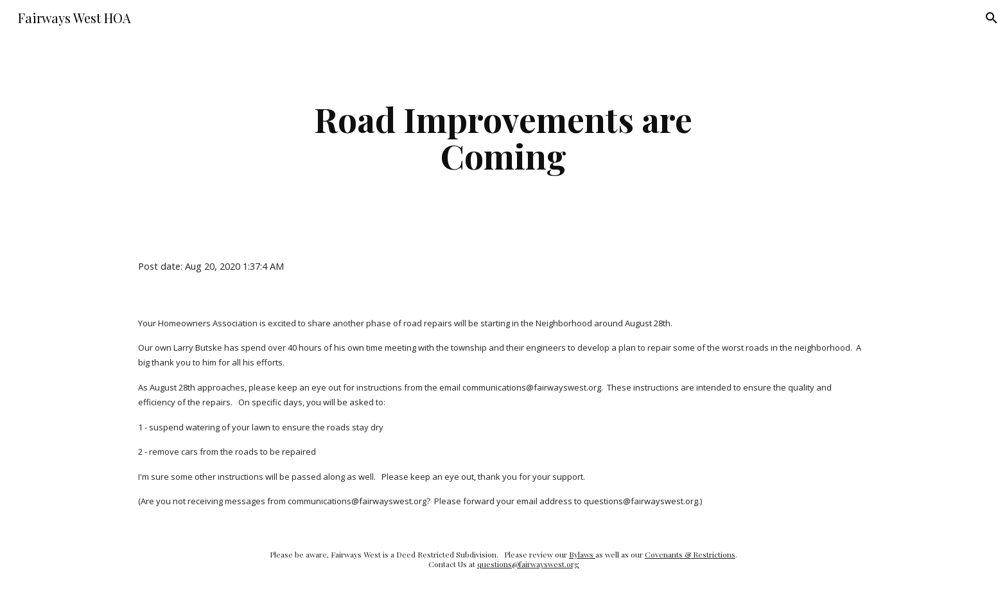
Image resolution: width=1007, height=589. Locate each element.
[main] (503, 137)
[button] (991, 18)
